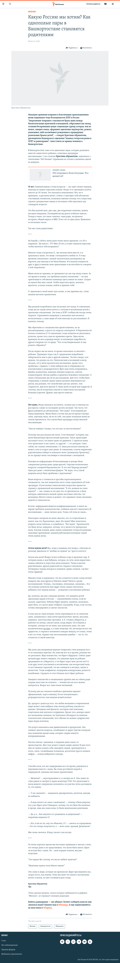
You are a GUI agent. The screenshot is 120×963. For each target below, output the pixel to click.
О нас (3, 941)
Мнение (32, 12)
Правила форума (8, 950)
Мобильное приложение (11, 954)
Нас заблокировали (9, 945)
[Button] (71, 48)
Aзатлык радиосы (93, 4)
